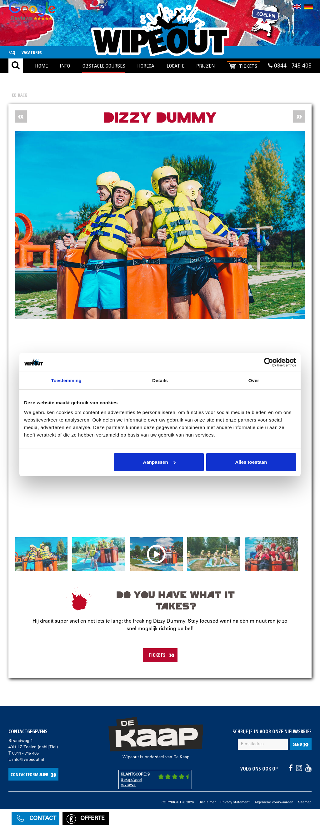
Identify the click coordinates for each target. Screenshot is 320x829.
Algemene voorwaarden (273, 802)
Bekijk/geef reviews (131, 782)
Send (300, 744)
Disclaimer (207, 802)
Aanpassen (159, 462)
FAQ (11, 52)
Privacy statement (235, 802)
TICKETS (157, 655)
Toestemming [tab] (66, 380)
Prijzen (205, 66)
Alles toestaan (251, 462)
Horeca (145, 66)
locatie (175, 66)
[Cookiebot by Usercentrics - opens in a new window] (268, 362)
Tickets (248, 66)
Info (65, 66)
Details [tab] (160, 380)
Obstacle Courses (103, 66)
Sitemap (305, 802)
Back (22, 95)
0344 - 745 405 (290, 66)
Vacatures (32, 52)
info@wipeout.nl (28, 760)
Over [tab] (253, 380)
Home (41, 66)
